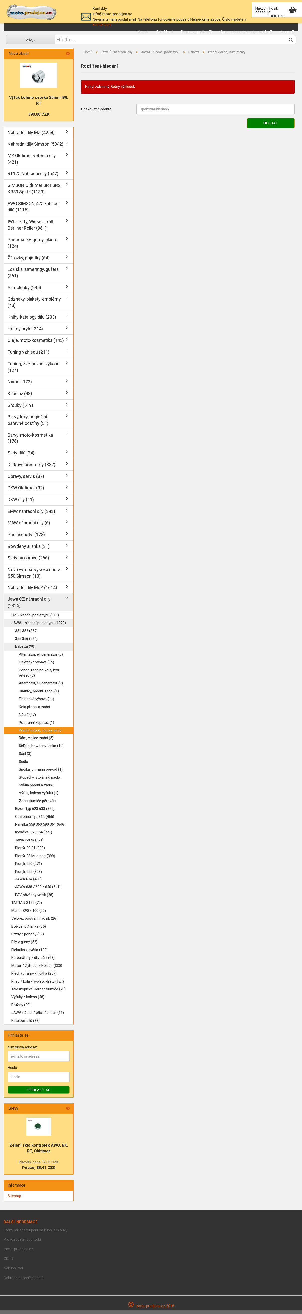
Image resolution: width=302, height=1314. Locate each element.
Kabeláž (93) (20, 397)
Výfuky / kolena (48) (27, 1001)
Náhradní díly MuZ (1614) (32, 591)
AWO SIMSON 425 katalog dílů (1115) (33, 211)
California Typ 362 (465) (34, 820)
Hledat (142, 31)
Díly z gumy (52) (24, 946)
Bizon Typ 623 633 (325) (35, 812)
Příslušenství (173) (26, 538)
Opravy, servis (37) (26, 480)
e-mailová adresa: (22, 1051)
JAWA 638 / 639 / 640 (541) (38, 891)
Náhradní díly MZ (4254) (31, 136)
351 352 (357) (26, 635)
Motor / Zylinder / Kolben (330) (36, 969)
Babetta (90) (25, 650)
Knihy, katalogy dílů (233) (32, 321)
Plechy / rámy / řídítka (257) (34, 977)
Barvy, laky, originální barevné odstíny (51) (28, 424)
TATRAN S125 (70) (26, 906)
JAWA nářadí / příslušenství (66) (37, 1016)
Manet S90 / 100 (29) (28, 914)
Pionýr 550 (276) (28, 867)
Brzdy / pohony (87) (27, 938)
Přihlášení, (164, 31)
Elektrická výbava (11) (36, 703)
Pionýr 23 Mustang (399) (35, 860)
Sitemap (14, 1200)
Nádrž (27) (27, 718)
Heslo (12, 1071)
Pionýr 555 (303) (28, 875)
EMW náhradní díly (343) (31, 515)
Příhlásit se (38, 1094)
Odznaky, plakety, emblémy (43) (34, 306)
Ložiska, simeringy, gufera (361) (33, 276)
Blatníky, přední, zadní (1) (39, 695)
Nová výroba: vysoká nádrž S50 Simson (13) (34, 577)
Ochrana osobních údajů (23, 1282)
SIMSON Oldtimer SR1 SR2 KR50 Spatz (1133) (34, 192)
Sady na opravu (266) (28, 561)
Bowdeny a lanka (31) (29, 550)
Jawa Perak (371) (29, 844)
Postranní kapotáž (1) (36, 726)
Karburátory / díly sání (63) (33, 961)
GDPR (8, 1262)
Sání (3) (25, 757)
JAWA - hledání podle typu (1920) (38, 627)
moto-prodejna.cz (18, 1253)
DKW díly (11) (21, 503)
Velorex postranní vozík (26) (34, 922)
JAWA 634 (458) (28, 883)
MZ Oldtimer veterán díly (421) (32, 163)
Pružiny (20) (21, 1009)
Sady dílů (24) (21, 456)
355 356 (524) (26, 642)
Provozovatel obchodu (22, 1243)
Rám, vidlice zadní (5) (36, 742)
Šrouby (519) (20, 409)
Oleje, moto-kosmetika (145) (36, 344)
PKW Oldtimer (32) (26, 491)
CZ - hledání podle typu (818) (35, 619)
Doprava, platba (196, 31)
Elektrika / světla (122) (29, 954)
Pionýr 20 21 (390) (30, 852)
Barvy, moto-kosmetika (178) (30, 442)
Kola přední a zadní (34, 711)
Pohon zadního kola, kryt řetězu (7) (39, 677)
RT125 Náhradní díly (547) (33, 177)
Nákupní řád (13, 1272)
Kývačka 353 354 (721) (33, 836)
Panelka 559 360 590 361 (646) (40, 828)
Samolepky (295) (24, 291)
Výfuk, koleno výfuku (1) (38, 797)
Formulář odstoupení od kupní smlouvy (35, 1234)
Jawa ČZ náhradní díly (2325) (29, 606)
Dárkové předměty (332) (31, 468)
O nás (287, 31)
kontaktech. (102, 24)
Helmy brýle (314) (25, 332)
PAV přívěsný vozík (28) (34, 899)
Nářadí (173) (20, 385)
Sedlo (23, 765)
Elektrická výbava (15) (36, 666)
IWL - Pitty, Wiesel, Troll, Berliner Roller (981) (31, 229)
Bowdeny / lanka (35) (28, 930)
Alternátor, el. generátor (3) (41, 687)
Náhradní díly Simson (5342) (35, 147)
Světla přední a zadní (36, 789)
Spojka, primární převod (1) (41, 773)
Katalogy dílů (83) (25, 1024)
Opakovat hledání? (96, 113)
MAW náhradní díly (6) (29, 526)
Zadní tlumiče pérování (37, 805)
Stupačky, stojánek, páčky (40, 781)
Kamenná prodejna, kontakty (246, 31)
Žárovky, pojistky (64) (29, 261)
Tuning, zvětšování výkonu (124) (34, 371)
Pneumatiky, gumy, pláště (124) (32, 247)
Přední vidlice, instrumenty (40, 734)
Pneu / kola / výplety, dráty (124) (37, 985)
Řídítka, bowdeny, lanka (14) (41, 750)
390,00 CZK (38, 118)
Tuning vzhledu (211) (28, 356)
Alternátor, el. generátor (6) (41, 658)
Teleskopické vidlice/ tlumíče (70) (38, 993)
